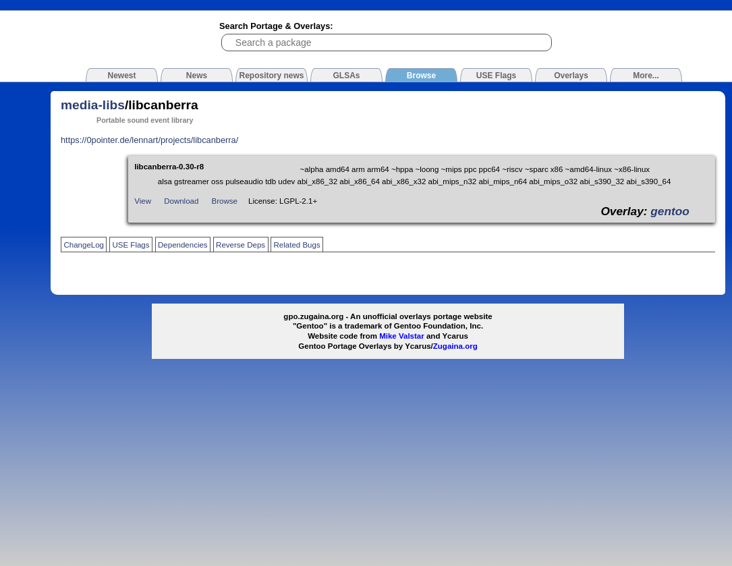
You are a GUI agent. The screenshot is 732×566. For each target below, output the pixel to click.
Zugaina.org (455, 346)
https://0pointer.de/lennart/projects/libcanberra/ (149, 140)
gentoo (669, 211)
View (142, 201)
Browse (224, 201)
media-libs (93, 105)
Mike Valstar (401, 336)
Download (181, 201)
